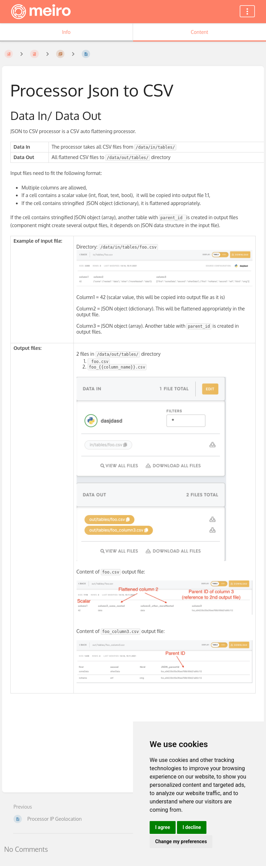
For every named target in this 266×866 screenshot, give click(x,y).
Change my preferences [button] (181, 841)
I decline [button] (192, 827)
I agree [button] (162, 827)
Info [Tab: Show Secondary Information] (66, 32)
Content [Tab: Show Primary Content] (199, 32)
